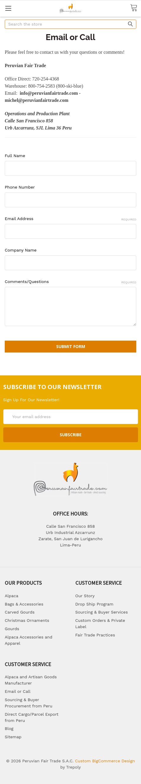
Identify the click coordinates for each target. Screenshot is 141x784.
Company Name (21, 250)
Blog (9, 728)
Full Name (15, 155)
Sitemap (13, 736)
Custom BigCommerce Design (105, 760)
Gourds (12, 628)
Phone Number (20, 187)
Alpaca (11, 595)
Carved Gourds (20, 612)
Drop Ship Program (94, 604)
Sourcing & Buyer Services (101, 612)
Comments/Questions (70, 281)
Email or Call (17, 691)
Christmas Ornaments (27, 620)
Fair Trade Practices (95, 635)
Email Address (70, 219)
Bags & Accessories (24, 604)
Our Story (85, 595)
